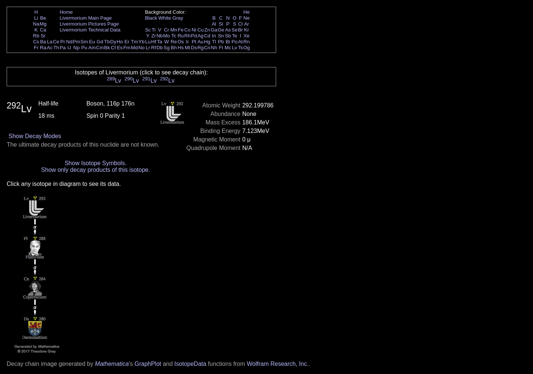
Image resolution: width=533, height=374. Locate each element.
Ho (120, 41)
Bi (228, 41)
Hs (181, 47)
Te (234, 36)
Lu (148, 41)
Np (76, 47)
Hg (207, 41)
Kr (246, 30)
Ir (187, 41)
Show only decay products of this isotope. (95, 170)
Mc (228, 47)
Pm (76, 41)
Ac (50, 47)
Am (92, 47)
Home (66, 12)
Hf (153, 41)
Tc (173, 36)
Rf (153, 47)
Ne (247, 18)
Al (214, 24)
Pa (63, 47)
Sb (228, 36)
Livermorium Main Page (86, 18)
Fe (181, 30)
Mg (43, 24)
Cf (113, 47)
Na (36, 24)
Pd (194, 36)
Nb (160, 36)
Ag (200, 36)
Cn (207, 47)
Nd (69, 41)
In (214, 36)
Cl (240, 24)
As (228, 30)
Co (187, 30)
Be (43, 18)
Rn (247, 41)
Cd (207, 36)
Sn (221, 36)
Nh (214, 47)
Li (36, 18)
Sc (148, 30)
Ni (194, 30)
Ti (154, 30)
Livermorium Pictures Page (89, 24)
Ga (214, 30)
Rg (200, 47)
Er (126, 41)
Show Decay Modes (35, 136)
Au (200, 41)
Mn (173, 30)
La (50, 41)
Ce (56, 41)
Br (240, 30)
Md (134, 47)
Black (151, 18)
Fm (126, 47)
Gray (177, 18)
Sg (167, 47)
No (141, 47)
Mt (187, 47)
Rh (187, 36)
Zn (207, 30)
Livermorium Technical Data (90, 30)
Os (181, 41)
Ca (43, 30)
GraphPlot (147, 364)
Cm (100, 47)
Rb (36, 36)
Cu (200, 30)
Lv (234, 47)
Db (160, 47)
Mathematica (112, 364)
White (164, 18)
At (240, 41)
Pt (194, 41)
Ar (246, 24)
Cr (166, 30)
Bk (107, 47)
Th (56, 47)
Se (235, 30)
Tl (214, 41)
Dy (113, 41)
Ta (159, 41)
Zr (153, 36)
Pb (221, 41)
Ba (43, 41)
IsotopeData (190, 364)
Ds (194, 47)
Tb (107, 41)
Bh (174, 47)
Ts (240, 47)
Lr (148, 47)
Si (221, 24)
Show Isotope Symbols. (96, 163)
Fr (36, 47)
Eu (92, 41)
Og (246, 47)
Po (235, 41)
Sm (84, 41)
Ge (221, 30)
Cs (36, 41)
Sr (43, 36)
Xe (246, 36)
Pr (62, 41)
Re (174, 41)
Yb (141, 41)
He (247, 12)
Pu (84, 47)
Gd (100, 41)
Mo (166, 36)
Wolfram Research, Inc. (278, 364)
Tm (134, 41)
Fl (221, 47)
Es (120, 47)
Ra (43, 47)
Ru (181, 36)
